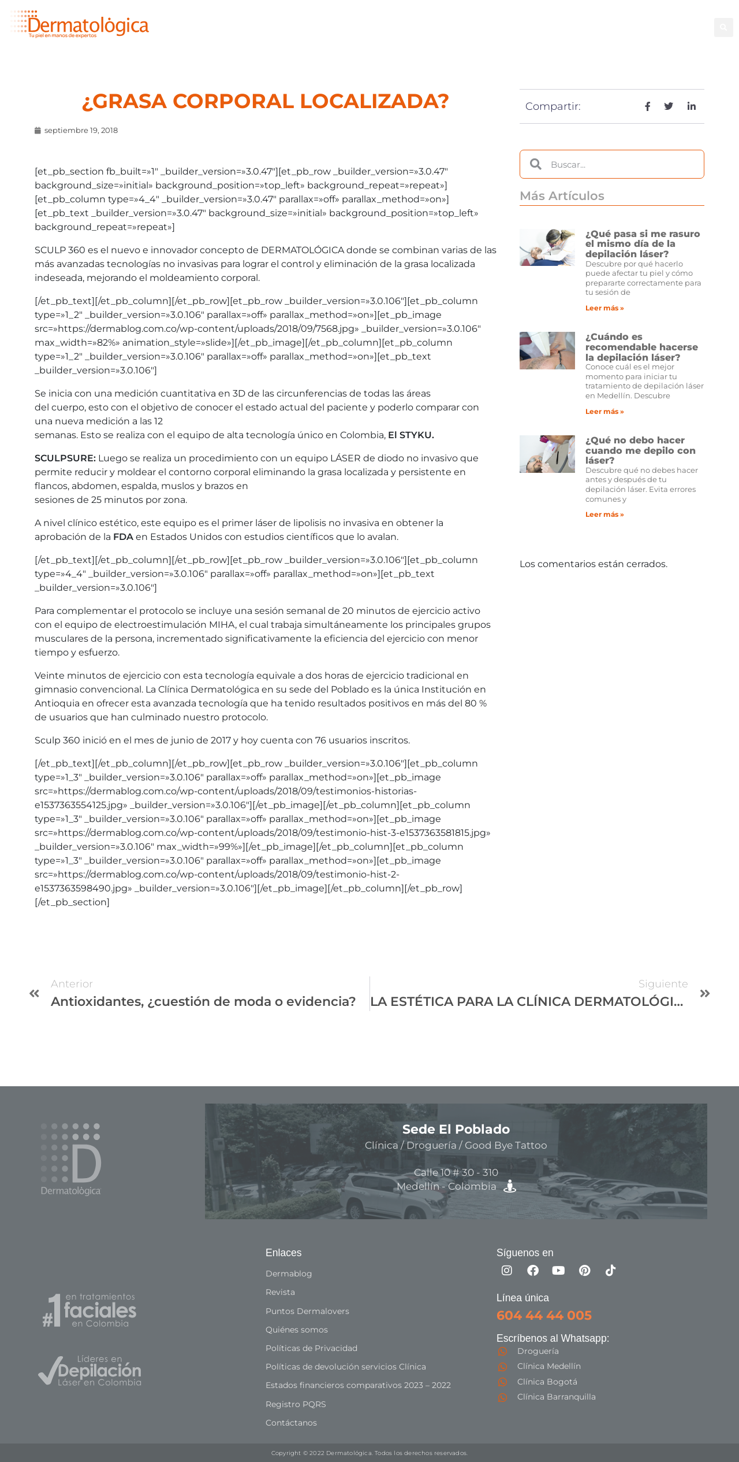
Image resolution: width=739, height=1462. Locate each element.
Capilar (664, 20)
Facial (533, 20)
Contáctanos (291, 1421)
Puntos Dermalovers (307, 1310)
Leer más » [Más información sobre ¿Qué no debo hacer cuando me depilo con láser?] (604, 514)
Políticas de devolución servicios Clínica (346, 1366)
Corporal (488, 20)
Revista (280, 1292)
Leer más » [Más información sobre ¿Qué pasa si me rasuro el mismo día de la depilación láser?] (604, 307)
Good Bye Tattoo (597, 20)
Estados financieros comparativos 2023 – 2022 (358, 1384)
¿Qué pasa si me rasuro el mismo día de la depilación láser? (642, 244)
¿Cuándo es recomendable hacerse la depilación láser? (641, 346)
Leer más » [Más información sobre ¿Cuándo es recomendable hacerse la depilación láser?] (604, 411)
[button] (723, 27)
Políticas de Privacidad (311, 1347)
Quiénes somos (297, 1329)
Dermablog (289, 1273)
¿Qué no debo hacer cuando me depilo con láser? (640, 450)
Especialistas (438, 33)
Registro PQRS (296, 1403)
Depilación (432, 20)
